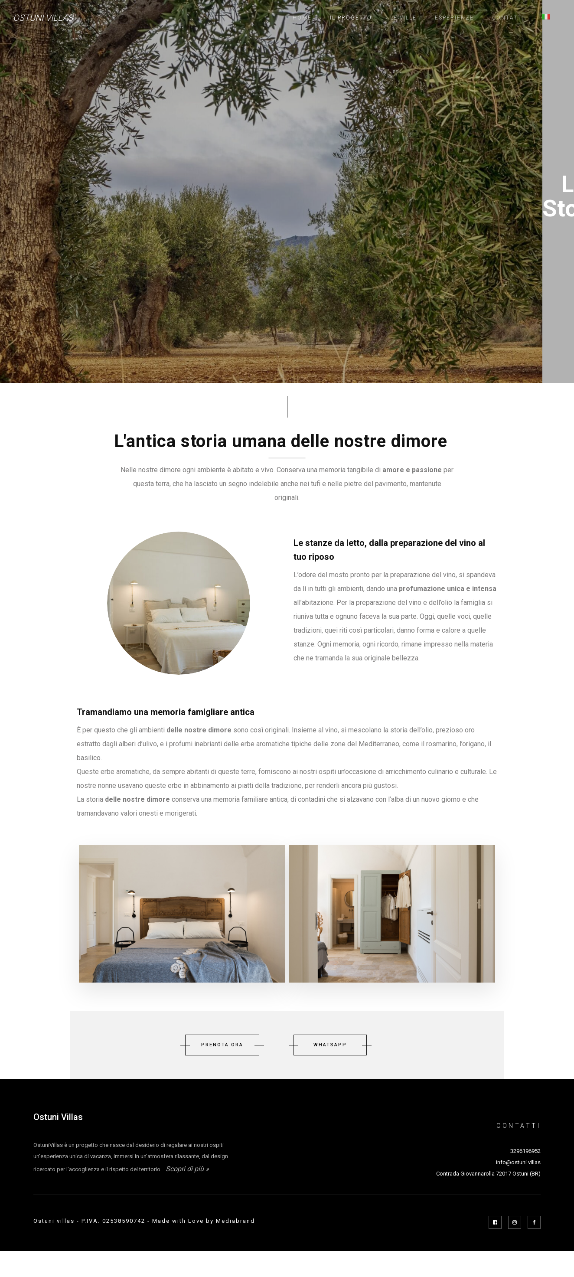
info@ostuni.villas (518, 1162)
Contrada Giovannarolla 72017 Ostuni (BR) (488, 1173)
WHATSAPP (330, 1045)
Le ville (403, 18)
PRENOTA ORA (222, 1045)
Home (302, 18)
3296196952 (525, 1151)
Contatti (508, 18)
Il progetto (351, 18)
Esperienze (454, 18)
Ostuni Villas (43, 18)
